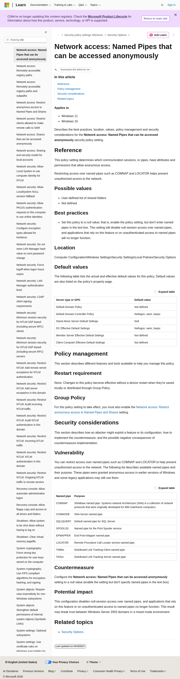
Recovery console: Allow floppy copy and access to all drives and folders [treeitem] (31, 509)
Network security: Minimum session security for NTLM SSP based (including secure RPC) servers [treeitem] (31, 347)
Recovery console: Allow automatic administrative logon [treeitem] (30, 493)
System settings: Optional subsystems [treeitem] (31, 633)
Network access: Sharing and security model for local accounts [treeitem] (30, 155)
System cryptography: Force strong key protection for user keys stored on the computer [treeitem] (30, 555)
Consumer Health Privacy (108, 671)
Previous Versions (33, 671)
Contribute (67, 671)
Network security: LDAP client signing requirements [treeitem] (30, 301)
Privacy (81, 671)
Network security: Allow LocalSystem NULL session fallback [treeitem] (29, 192)
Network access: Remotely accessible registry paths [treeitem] (28, 71)
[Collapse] (46, 32)
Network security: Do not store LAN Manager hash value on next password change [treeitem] (31, 251)
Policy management (68, 88)
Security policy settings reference (83, 34)
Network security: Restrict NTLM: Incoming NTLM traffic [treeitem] (31, 441)
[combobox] (25, 40)
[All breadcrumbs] (57, 35)
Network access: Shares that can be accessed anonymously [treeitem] (30, 139)
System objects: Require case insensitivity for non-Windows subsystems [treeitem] (31, 594)
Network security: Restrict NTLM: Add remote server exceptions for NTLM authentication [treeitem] (31, 370)
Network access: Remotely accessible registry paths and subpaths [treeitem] (28, 88)
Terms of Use (137, 671)
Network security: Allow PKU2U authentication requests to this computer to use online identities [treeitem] (31, 210)
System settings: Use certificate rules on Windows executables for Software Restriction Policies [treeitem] (31, 651)
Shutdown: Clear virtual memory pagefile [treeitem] (30, 539)
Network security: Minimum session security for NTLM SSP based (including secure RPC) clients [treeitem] (31, 322)
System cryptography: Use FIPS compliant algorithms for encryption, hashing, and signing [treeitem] (31, 575)
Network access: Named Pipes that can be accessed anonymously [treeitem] (31, 54)
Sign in (171, 4)
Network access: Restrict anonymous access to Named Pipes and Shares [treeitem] (31, 107)
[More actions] (173, 35)
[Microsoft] (6, 5)
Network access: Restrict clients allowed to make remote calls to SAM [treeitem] (30, 123)
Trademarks (157, 671)
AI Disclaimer (10, 671)
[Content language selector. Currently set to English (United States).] (21, 662)
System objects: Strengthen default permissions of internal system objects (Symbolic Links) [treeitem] (31, 614)
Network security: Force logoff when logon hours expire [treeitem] (30, 269)
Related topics (65, 98)
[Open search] (162, 5)
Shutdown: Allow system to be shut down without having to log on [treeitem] (30, 525)
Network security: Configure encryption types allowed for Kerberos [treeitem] (28, 230)
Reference (63, 83)
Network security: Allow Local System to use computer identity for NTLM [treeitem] (29, 173)
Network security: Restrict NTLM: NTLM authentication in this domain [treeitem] (31, 459)
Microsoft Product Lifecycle (107, 16)
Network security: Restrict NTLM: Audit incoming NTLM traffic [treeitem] (31, 404)
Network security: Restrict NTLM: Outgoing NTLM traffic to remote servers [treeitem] (31, 477)
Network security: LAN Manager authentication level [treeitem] (30, 285)
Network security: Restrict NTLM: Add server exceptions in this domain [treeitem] (31, 388)
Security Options (117, 34)
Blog (51, 671)
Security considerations (70, 93)
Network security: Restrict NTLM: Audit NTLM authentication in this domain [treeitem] (31, 422)
